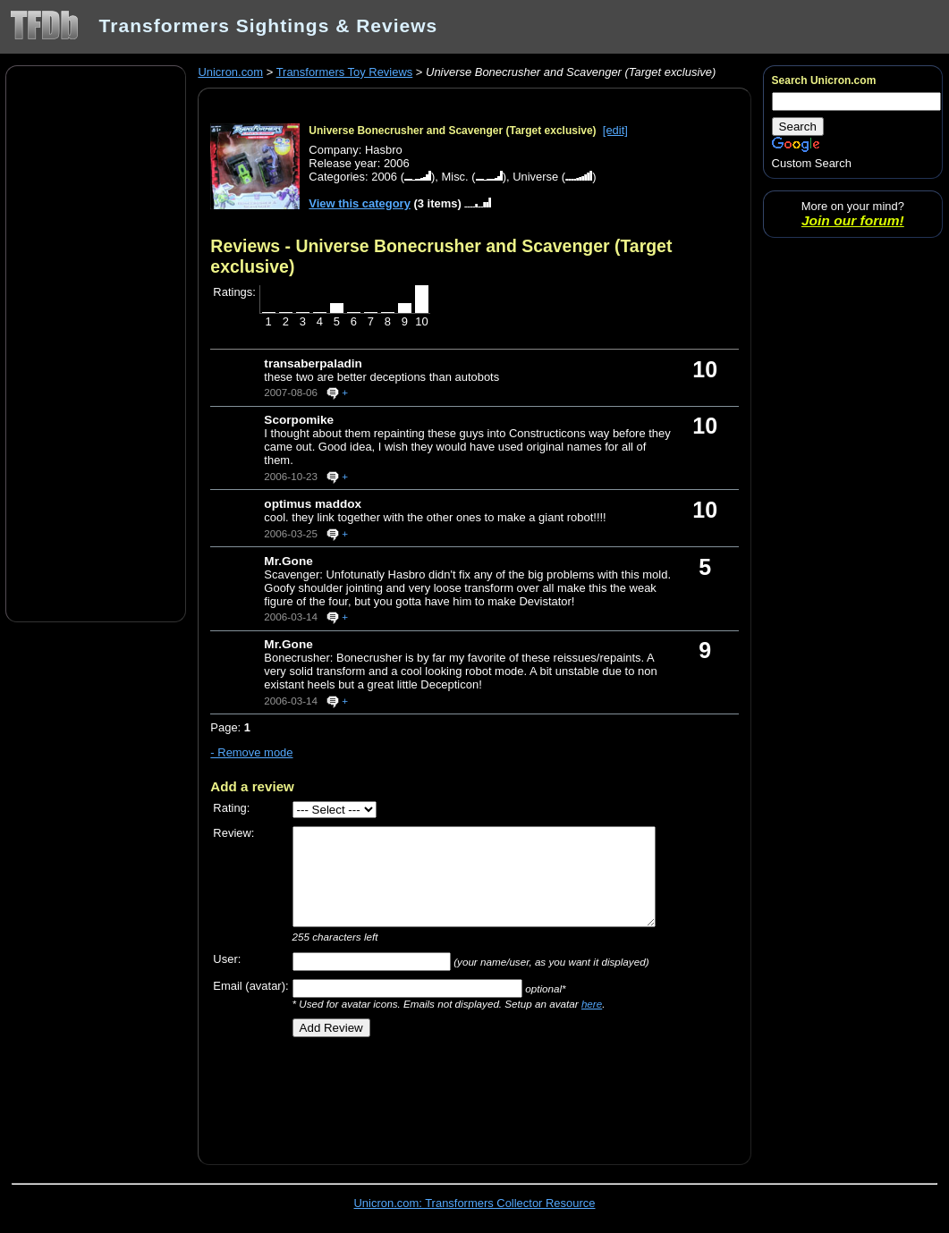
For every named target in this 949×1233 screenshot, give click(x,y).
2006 (384, 176)
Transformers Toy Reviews (344, 72)
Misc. (454, 176)
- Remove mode (251, 752)
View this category (360, 203)
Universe (535, 176)
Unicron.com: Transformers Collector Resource (475, 1203)
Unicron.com (230, 72)
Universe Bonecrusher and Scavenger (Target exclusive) (452, 130)
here (591, 1003)
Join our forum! (852, 220)
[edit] (615, 130)
